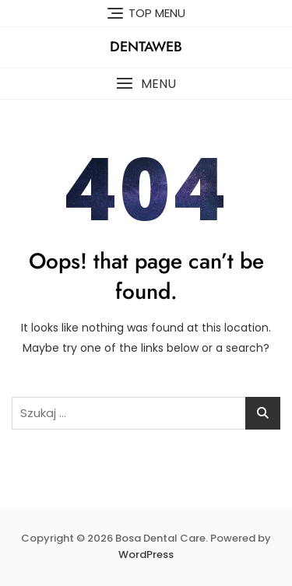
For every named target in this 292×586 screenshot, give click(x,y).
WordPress (146, 554)
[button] (146, 83)
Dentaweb (146, 47)
